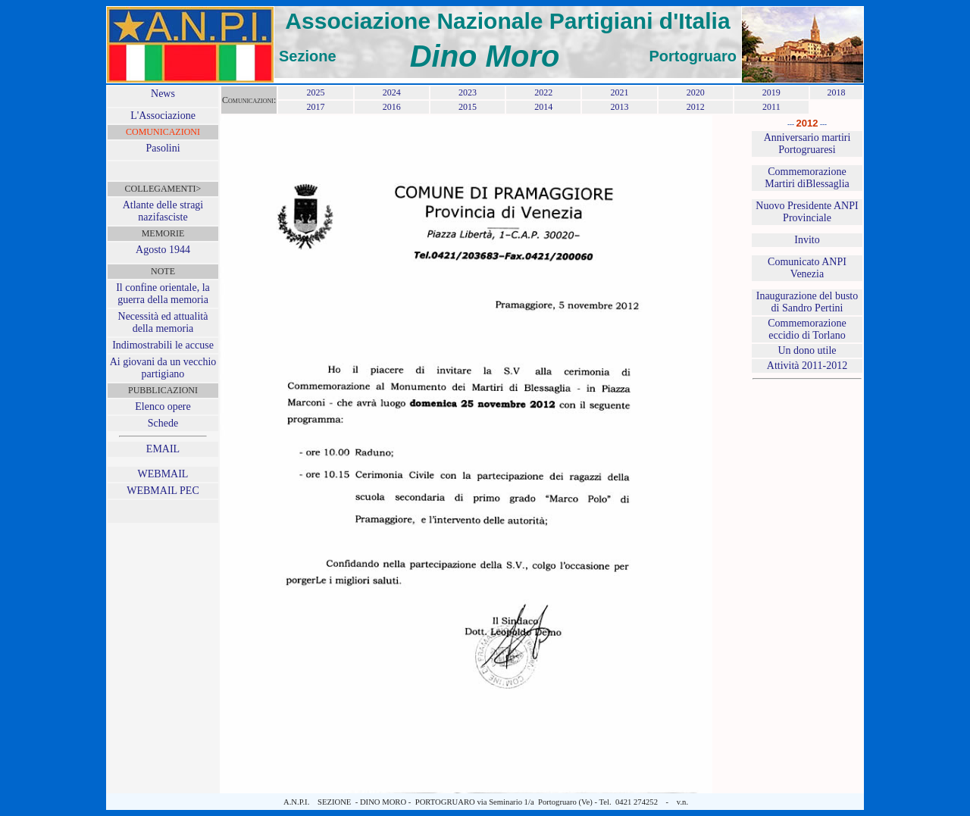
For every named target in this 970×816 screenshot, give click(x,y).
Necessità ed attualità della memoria (163, 322)
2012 (696, 107)
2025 (315, 92)
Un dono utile (807, 350)
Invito (806, 239)
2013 (619, 107)
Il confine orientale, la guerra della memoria (163, 293)
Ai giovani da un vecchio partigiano (163, 368)
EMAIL (163, 449)
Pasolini (163, 148)
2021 (619, 92)
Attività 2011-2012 (807, 365)
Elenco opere (162, 406)
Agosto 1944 (163, 249)
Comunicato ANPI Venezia (807, 268)
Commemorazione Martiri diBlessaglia (807, 177)
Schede (163, 423)
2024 (392, 92)
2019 (771, 92)
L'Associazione (163, 115)
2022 (543, 92)
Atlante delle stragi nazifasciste (163, 211)
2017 (315, 107)
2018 (836, 92)
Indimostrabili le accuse (163, 345)
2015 (467, 107)
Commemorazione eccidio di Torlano (807, 329)
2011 (771, 107)
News (163, 93)
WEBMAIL (163, 474)
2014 (543, 107)
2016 (392, 107)
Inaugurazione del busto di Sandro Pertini (807, 302)
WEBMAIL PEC (163, 490)
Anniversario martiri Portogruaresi (807, 143)
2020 (696, 92)
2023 (467, 92)
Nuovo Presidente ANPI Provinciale (807, 212)
